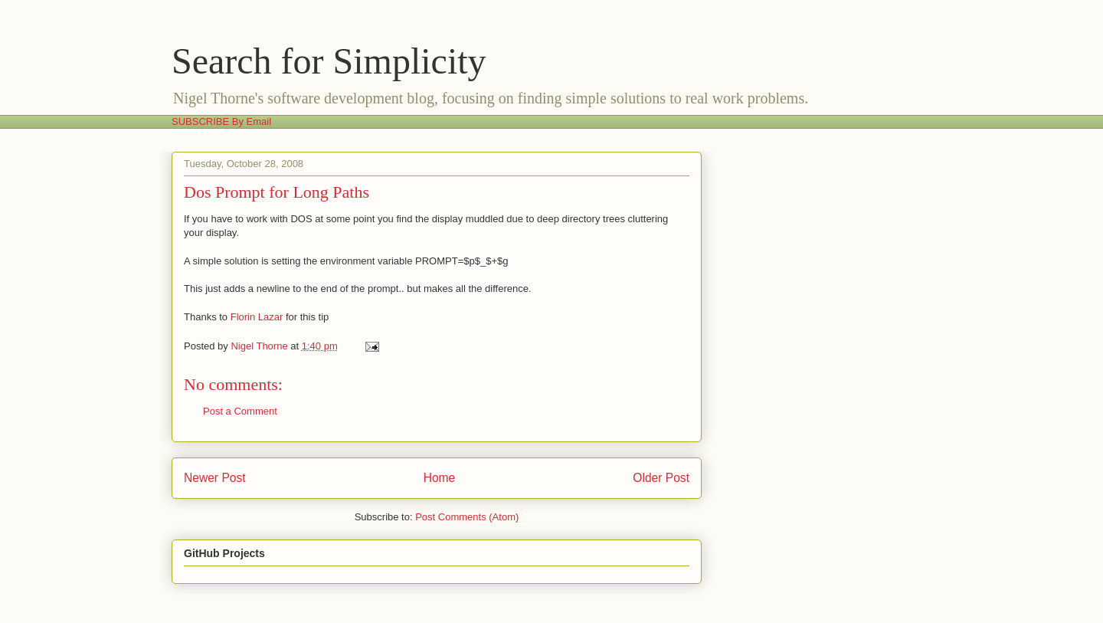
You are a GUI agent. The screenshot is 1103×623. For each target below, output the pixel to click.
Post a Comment (240, 411)
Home (440, 477)
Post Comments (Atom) (467, 517)
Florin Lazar (257, 317)
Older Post (661, 477)
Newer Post (215, 477)
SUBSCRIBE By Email (221, 121)
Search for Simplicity (329, 61)
